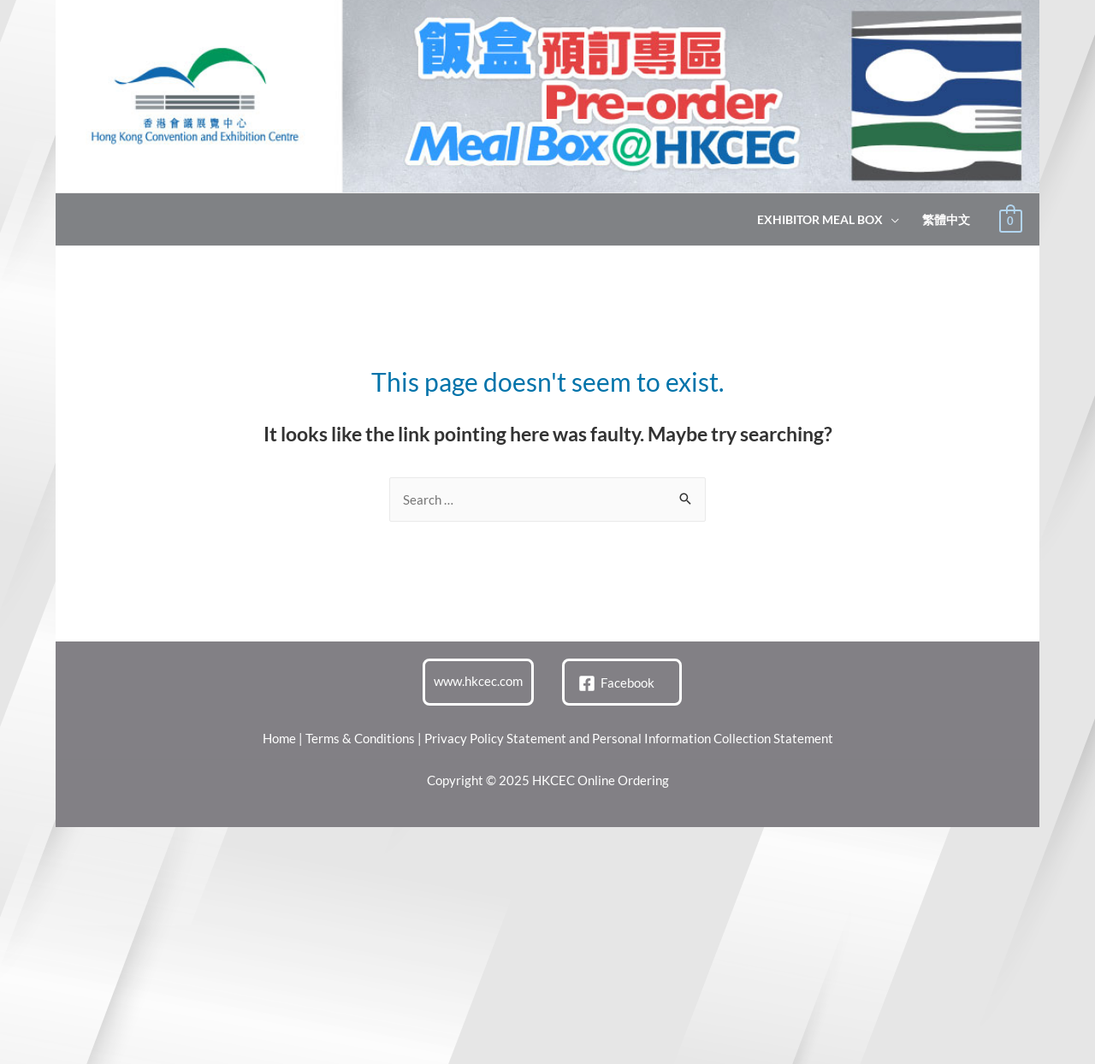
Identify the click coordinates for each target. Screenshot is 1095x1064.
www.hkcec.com (478, 681)
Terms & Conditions (360, 738)
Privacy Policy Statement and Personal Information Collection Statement (628, 738)
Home (279, 738)
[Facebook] (616, 683)
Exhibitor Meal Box (820, 220)
